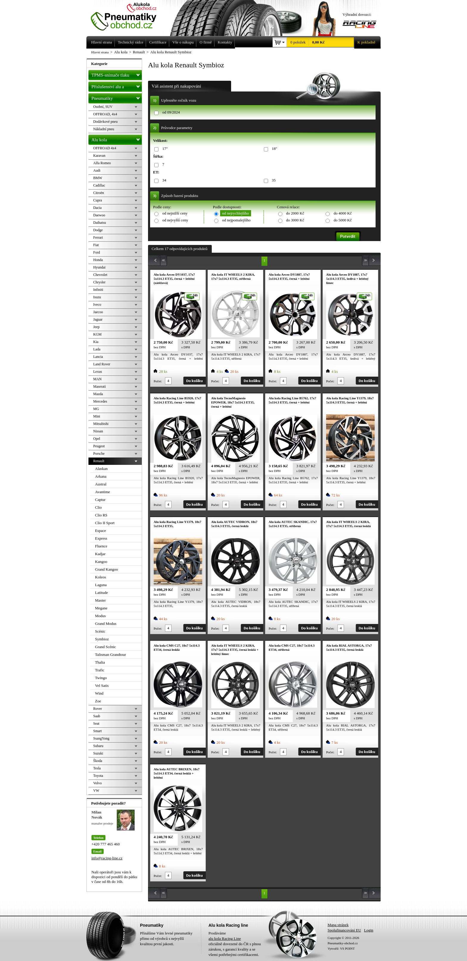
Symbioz (102, 639)
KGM (97, 334)
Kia (95, 342)
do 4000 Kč (343, 213)
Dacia (97, 208)
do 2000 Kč (295, 213)
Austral (100, 484)
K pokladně (364, 42)
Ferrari (98, 237)
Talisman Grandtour (110, 654)
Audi (96, 170)
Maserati (99, 386)
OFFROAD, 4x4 (105, 114)
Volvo (97, 783)
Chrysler (99, 282)
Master (100, 600)
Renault (98, 461)
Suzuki (98, 753)
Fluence (101, 546)
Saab (96, 716)
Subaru (98, 746)
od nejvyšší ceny (175, 220)
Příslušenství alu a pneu (116, 87)
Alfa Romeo (102, 163)
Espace (100, 530)
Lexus (97, 372)
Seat (96, 723)
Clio (98, 507)
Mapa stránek (338, 925)
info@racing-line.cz (106, 858)
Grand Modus (105, 623)
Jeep (96, 327)
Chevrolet (100, 275)
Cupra (97, 200)
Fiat (96, 245)
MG (96, 409)
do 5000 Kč (343, 220)
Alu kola (116, 138)
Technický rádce (130, 42)
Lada (96, 349)
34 (163, 180)
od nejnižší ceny (174, 213)
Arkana (100, 476)
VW (96, 790)
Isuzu (97, 297)
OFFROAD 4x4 (104, 148)
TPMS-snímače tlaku (116, 74)
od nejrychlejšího (235, 213)
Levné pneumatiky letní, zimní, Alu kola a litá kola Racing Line (128, 15)
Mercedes (100, 401)
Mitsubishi (100, 424)
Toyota (98, 776)
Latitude (101, 592)
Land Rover (101, 364)
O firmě (206, 42)
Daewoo (99, 215)
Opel (96, 439)
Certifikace (157, 42)
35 (273, 180)
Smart (97, 731)
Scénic (100, 631)
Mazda (98, 394)
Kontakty (225, 42)
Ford (96, 252)
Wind (99, 693)
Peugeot (99, 446)
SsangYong (101, 738)
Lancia (98, 357)
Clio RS (101, 515)
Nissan (98, 431)
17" (164, 148)
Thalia (100, 662)
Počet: (158, 381)
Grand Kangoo (106, 569)
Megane (101, 608)
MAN (97, 379)
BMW (97, 178)
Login (368, 930)
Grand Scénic (105, 647)
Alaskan (101, 468)
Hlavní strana (100, 52)
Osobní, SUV (103, 107)
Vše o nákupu (183, 42)
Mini (96, 416)
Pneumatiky (116, 97)
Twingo (101, 678)
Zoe (98, 701)
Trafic (99, 670)
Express (101, 538)
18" (273, 148)
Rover (97, 709)
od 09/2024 (171, 112)
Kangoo (101, 561)
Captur (100, 499)
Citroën (98, 193)
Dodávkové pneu (105, 121)
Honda (98, 260)
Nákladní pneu (103, 129)
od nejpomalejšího (236, 220)
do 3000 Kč (295, 220)
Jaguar (97, 319)
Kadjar (100, 554)
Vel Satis (102, 685)
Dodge (98, 230)
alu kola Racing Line (224, 938)
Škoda (97, 761)
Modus (100, 616)
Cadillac (99, 185)
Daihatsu (99, 223)
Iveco (97, 304)
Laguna (101, 585)
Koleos (100, 577)
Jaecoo (98, 312)
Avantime (102, 492)
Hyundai (99, 267)
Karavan (99, 155)
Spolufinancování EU (344, 930)
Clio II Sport (105, 523)
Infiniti (98, 290)
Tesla (97, 768)
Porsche (99, 453)
